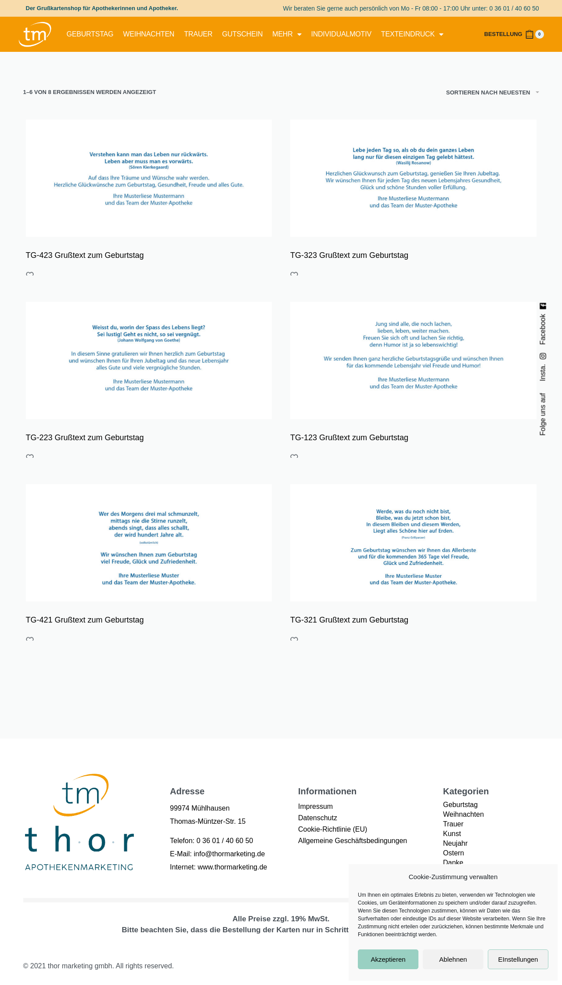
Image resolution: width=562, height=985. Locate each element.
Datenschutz (317, 818)
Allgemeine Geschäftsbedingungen (352, 840)
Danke (453, 862)
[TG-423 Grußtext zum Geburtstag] (149, 178)
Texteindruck (412, 34)
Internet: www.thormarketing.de (218, 867)
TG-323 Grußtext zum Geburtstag (349, 255)
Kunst (452, 833)
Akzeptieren (388, 959)
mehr (286, 34)
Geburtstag (90, 34)
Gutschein (242, 34)
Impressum (315, 806)
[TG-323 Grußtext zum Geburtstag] (413, 178)
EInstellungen (518, 959)
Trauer (198, 34)
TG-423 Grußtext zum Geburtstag (85, 255)
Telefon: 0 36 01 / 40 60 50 (211, 840)
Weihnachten (148, 34)
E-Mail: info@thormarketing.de (217, 854)
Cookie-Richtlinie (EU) (332, 829)
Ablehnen (453, 959)
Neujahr (455, 843)
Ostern (453, 853)
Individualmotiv (341, 34)
